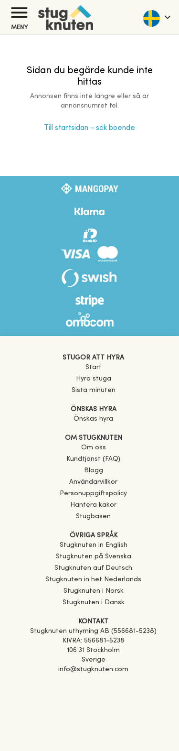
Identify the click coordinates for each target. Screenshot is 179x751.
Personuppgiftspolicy (93, 493)
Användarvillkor (93, 482)
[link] (93, 545)
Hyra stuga (93, 379)
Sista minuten (94, 390)
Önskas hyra (93, 419)
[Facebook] (93, 683)
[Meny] (19, 12)
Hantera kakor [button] (93, 505)
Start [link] (93, 367)
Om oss (93, 448)
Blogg (93, 471)
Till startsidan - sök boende (89, 128)
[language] (156, 17)
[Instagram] (93, 696)
